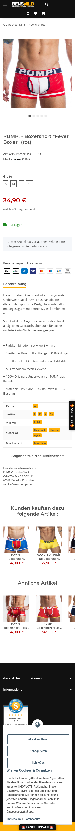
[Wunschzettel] (35, 13)
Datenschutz (32, 819)
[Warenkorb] (43, 13)
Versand (30, 209)
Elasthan (54, 429)
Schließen (38, 762)
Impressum (14, 819)
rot (35, 405)
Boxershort (40, 443)
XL (51, 413)
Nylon (37, 435)
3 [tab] (37, 116)
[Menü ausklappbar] (5, 2)
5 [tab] (45, 116)
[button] (57, 4)
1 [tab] (29, 116)
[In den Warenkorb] (6, 37)
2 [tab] (33, 116)
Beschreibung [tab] (14, 284)
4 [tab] (41, 116)
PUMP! (37, 422)
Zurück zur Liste (15, 24)
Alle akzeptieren (38, 739)
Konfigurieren (38, 751)
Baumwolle (40, 429)
